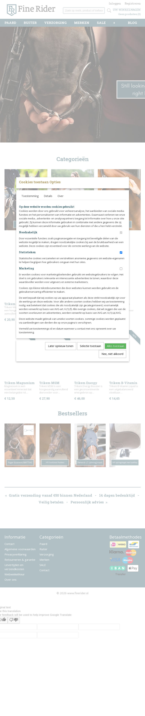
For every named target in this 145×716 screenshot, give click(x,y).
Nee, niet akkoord (112, 360)
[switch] (121, 239)
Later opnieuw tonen (60, 352)
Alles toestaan (115, 352)
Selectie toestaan (90, 352)
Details (48, 202)
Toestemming (30, 202)
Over (60, 202)
